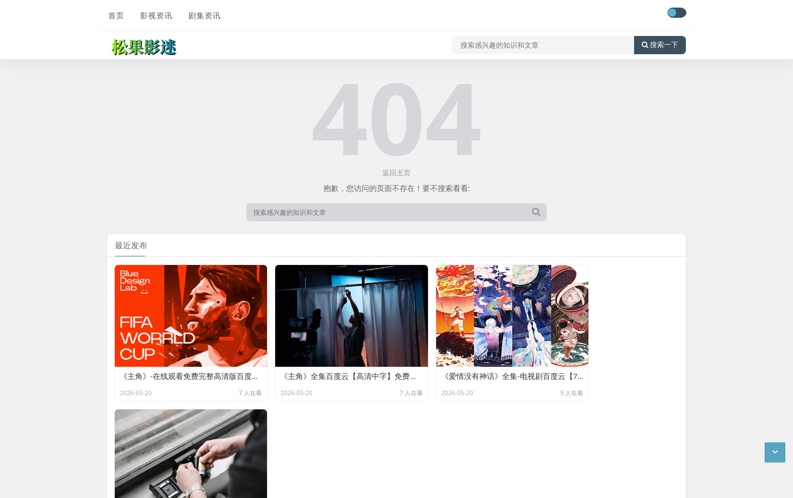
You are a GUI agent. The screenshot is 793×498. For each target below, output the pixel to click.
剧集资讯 (202, 14)
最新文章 (194, 453)
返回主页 (396, 172)
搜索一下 (660, 43)
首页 (115, 14)
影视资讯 (155, 14)
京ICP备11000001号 (141, 453)
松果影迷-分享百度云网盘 (219, 438)
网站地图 (229, 453)
